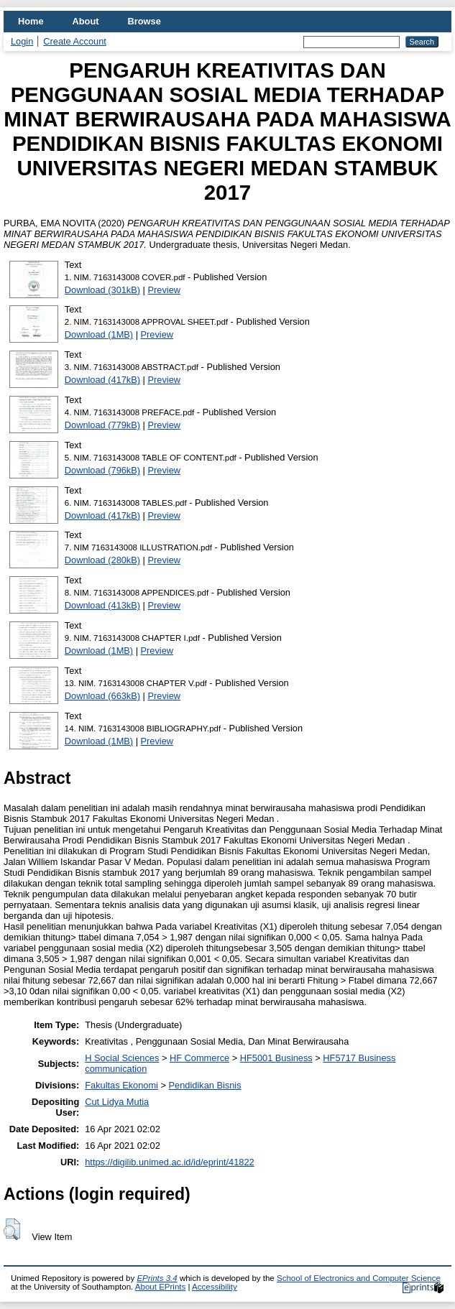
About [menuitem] (86, 21)
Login (22, 41)
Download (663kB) (102, 695)
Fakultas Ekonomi (121, 1085)
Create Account (74, 41)
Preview (164, 290)
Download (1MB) (99, 334)
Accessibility (214, 1286)
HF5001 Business (276, 1058)
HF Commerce (199, 1058)
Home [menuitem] (31, 21)
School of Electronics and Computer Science (359, 1278)
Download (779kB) (102, 425)
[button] (12, 1229)
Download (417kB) (102, 379)
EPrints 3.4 (157, 1278)
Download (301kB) (102, 290)
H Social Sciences (122, 1058)
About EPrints (160, 1286)
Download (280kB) (102, 560)
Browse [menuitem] (144, 21)
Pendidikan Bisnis (205, 1085)
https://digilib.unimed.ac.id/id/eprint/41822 (169, 1162)
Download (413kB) (102, 605)
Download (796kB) (102, 470)
